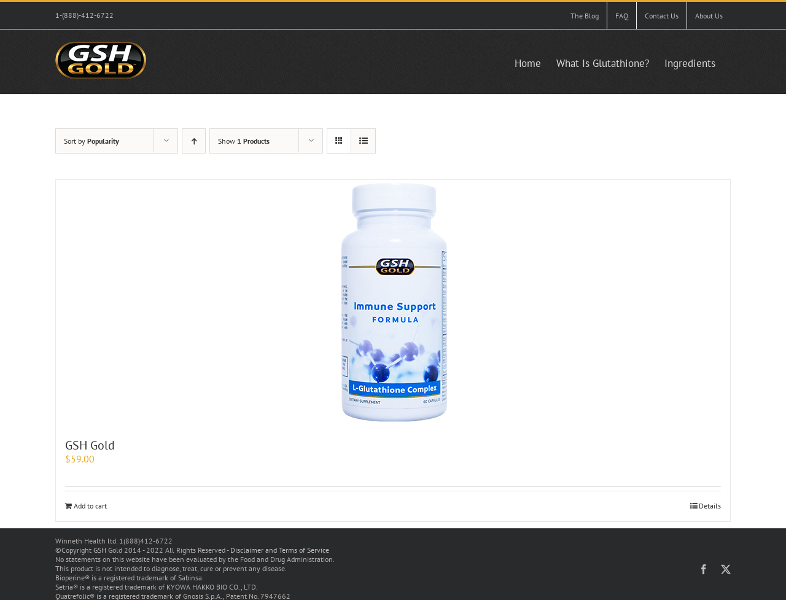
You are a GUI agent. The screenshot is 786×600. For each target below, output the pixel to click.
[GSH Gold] (393, 303)
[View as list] (363, 141)
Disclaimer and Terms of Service (279, 550)
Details (710, 505)
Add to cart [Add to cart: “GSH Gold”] (90, 505)
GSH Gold (90, 445)
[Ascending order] (194, 141)
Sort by (91, 141)
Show (244, 141)
